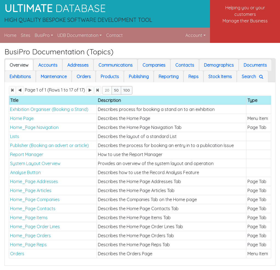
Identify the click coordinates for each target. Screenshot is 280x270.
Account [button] (193, 35)
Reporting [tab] (169, 76)
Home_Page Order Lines (35, 226)
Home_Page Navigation (34, 127)
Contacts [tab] (184, 65)
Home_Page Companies (35, 199)
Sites (25, 35)
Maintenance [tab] (54, 76)
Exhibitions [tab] (20, 76)
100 (126, 90)
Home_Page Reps (28, 244)
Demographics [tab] (219, 65)
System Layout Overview (35, 163)
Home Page (22, 118)
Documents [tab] (255, 65)
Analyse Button (25, 172)
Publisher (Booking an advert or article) (49, 145)
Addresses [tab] (78, 65)
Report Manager (26, 154)
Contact (114, 35)
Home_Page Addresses (34, 181)
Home (10, 35)
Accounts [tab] (47, 65)
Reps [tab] (193, 76)
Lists (14, 136)
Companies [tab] (153, 65)
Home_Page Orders (30, 235)
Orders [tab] (84, 76)
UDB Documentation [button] (77, 35)
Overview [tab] (19, 65)
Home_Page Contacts (33, 208)
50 (116, 90)
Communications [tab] (115, 65)
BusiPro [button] (42, 35)
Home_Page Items (29, 217)
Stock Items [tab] (220, 76)
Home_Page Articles (30, 190)
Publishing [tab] (139, 76)
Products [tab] (110, 76)
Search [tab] (252, 76)
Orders (17, 253)
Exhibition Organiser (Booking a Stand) (49, 109)
